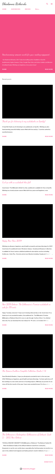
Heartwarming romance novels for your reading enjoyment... (26, 54)
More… (37, 9)
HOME (4, 9)
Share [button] (4, 69)
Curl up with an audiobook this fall (16, 182)
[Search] (47, 3)
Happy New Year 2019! (12, 240)
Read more (49, 69)
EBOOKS (27, 9)
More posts (48, 462)
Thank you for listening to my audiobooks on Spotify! (24, 121)
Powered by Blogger (27, 469)
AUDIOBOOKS (15, 9)
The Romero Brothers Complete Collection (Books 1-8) (24, 371)
